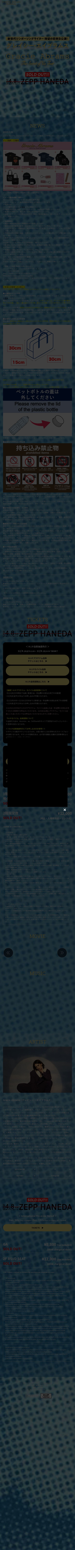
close (65, 809)
